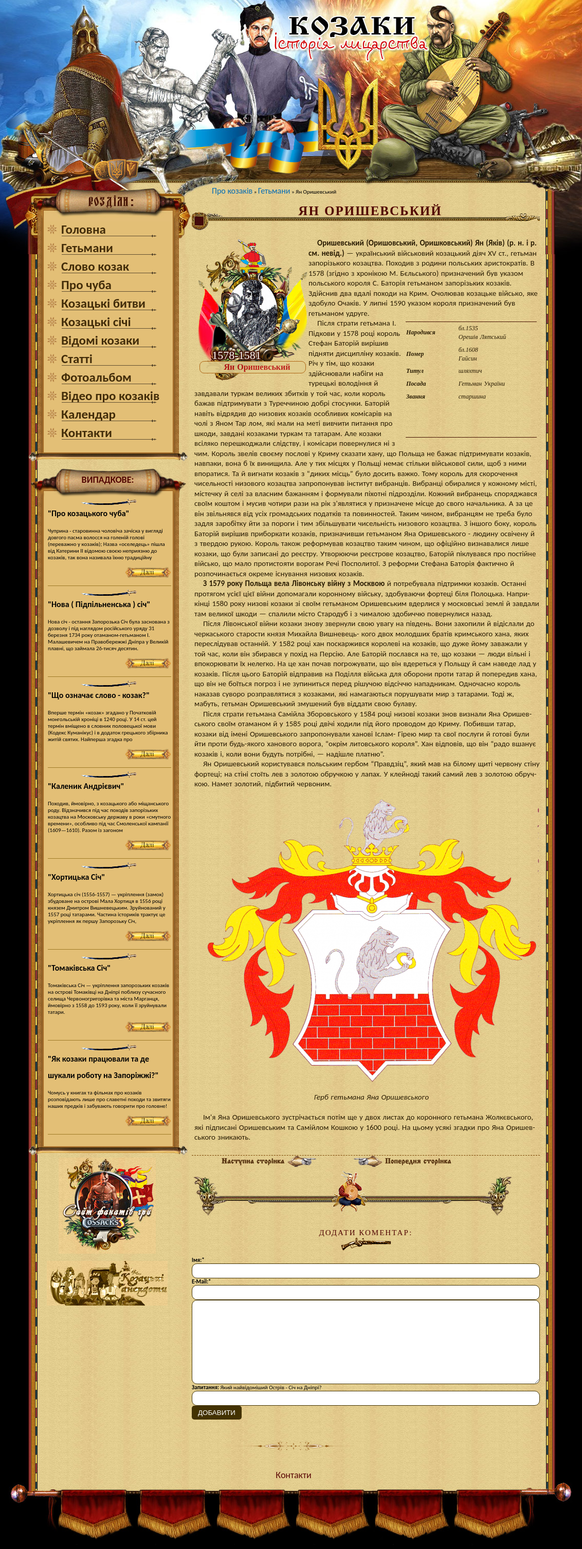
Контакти (86, 433)
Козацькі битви (103, 303)
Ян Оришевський (257, 367)
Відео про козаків (110, 396)
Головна (83, 229)
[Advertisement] (107, 1377)
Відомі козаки (100, 340)
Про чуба (86, 285)
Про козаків (232, 191)
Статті (77, 359)
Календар (88, 414)
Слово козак (95, 266)
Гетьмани (87, 248)
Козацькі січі (96, 322)
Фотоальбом (96, 377)
